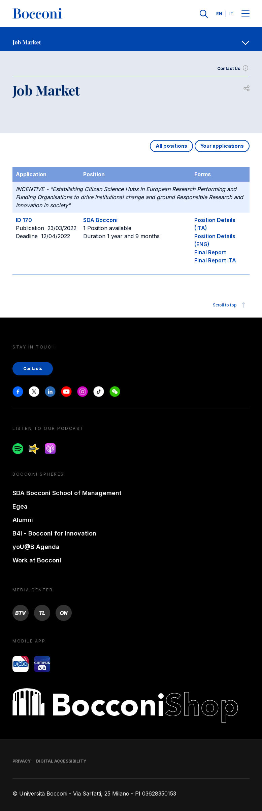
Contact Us (233, 69)
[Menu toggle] (245, 14)
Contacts (32, 368)
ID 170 (24, 220)
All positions (171, 146)
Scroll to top (230, 305)
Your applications (222, 146)
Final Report (210, 252)
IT (231, 13)
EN (219, 13)
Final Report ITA (215, 260)
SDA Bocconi (100, 220)
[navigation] (131, 39)
